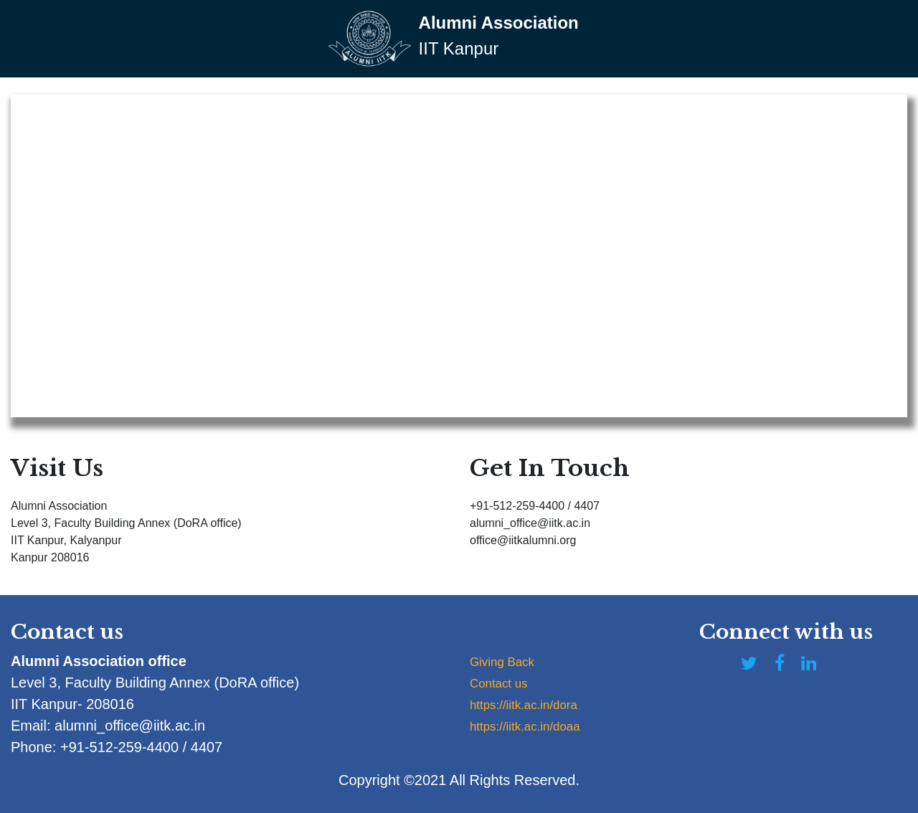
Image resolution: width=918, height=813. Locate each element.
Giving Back (508, 661)
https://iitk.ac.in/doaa (535, 725)
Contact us (504, 682)
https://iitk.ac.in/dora (533, 704)
